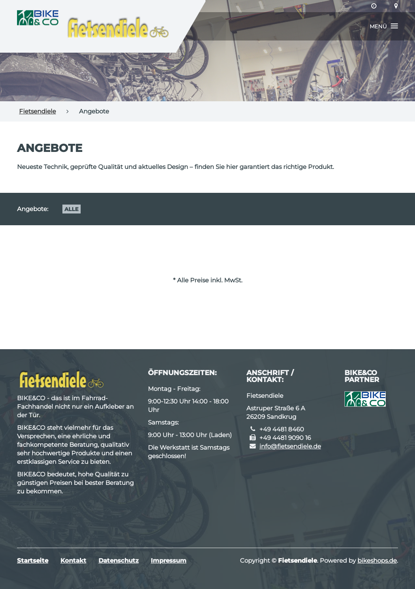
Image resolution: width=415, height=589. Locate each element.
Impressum (168, 560)
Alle (71, 209)
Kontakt (73, 560)
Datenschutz (118, 560)
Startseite (32, 560)
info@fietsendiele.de (290, 446)
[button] (384, 26)
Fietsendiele (37, 111)
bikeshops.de (377, 560)
